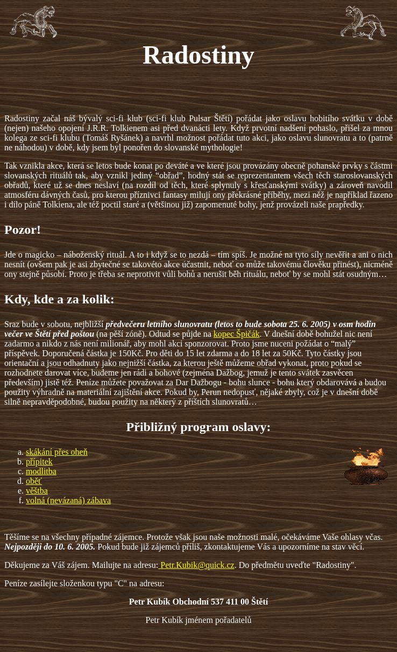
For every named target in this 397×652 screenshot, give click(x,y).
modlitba (41, 471)
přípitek (39, 461)
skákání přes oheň (57, 451)
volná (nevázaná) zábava (68, 500)
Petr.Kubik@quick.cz (197, 565)
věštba (37, 490)
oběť (34, 480)
